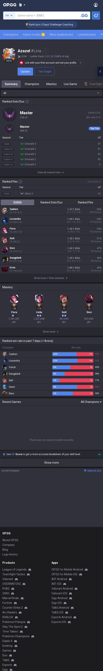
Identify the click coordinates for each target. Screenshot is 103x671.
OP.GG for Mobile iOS (64, 487)
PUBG (6, 501)
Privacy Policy (11, 602)
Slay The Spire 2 (12, 539)
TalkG (5, 572)
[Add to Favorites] (45, 51)
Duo (4, 568)
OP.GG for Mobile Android (67, 482)
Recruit (56, 611)
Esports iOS (59, 534)
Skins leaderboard (61, 34)
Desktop (7, 558)
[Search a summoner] (84, 15)
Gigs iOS (57, 515)
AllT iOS (56, 496)
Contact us (9, 621)
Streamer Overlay (13, 587)
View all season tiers (51, 172)
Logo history (10, 467)
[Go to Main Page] (9, 4)
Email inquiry (10, 616)
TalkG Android (60, 520)
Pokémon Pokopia (13, 534)
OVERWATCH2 (11, 496)
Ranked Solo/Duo (51, 202)
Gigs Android (59, 510)
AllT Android (59, 491)
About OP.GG (10, 452)
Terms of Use (10, 607)
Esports (7, 577)
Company (8, 457)
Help (5, 611)
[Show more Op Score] (99, 367)
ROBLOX (7, 530)
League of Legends (14, 482)
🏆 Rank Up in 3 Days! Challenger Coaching (55, 24)
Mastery (51, 84)
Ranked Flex (85, 202)
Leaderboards (87, 34)
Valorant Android (62, 501)
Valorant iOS (59, 506)
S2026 (17, 202)
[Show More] (22, 5)
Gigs (5, 582)
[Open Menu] (96, 5)
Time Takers (10, 544)
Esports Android (62, 530)
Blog (5, 462)
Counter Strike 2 (12, 520)
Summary (11, 84)
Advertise (58, 607)
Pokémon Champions (16, 549)
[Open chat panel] (100, 71)
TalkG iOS (57, 525)
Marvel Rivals (10, 510)
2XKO (5, 506)
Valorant (7, 491)
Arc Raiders (9, 525)
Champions (10, 34)
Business (57, 602)
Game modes (34, 34)
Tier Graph (44, 71)
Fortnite (7, 515)
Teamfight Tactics (13, 487)
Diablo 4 (7, 553)
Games (6, 563)
